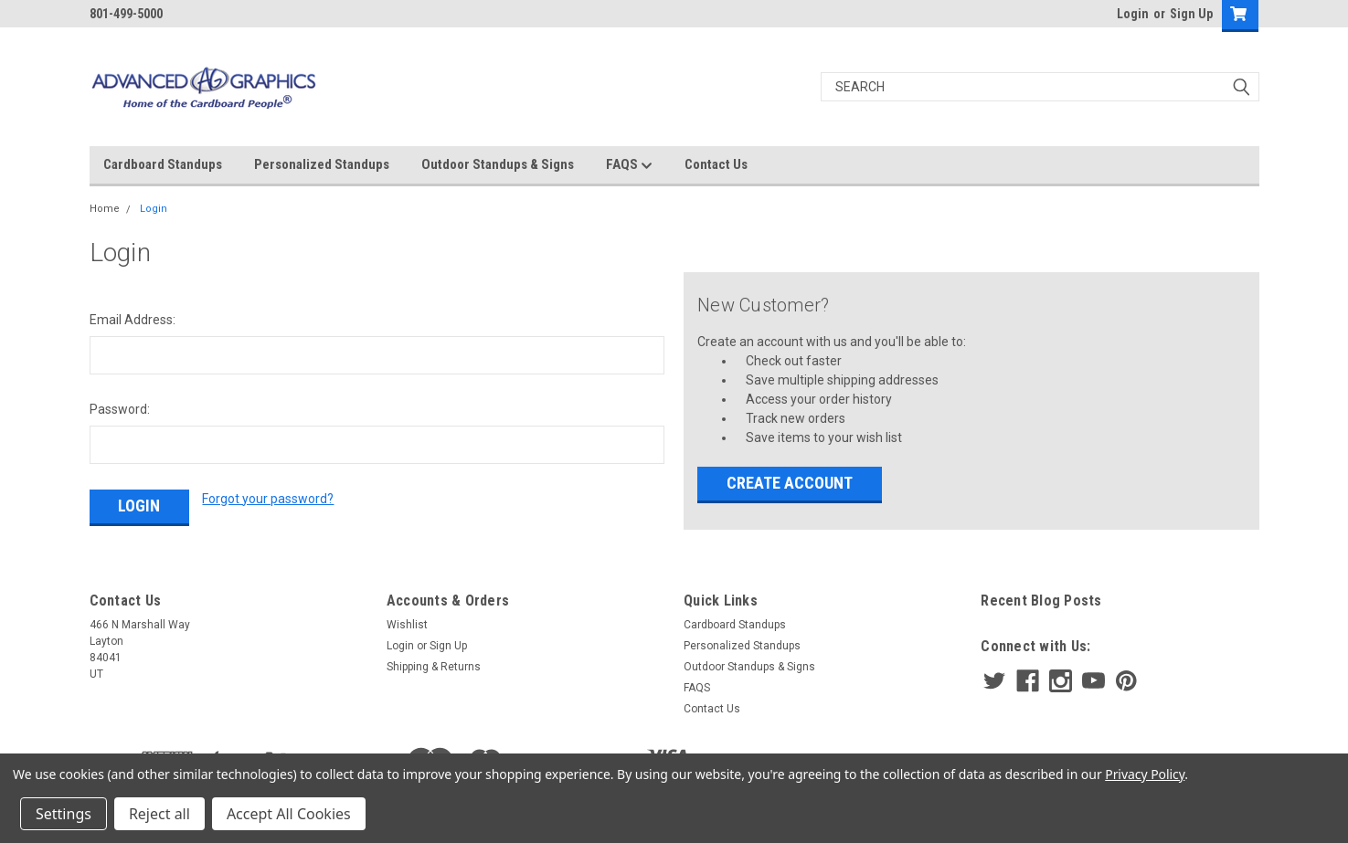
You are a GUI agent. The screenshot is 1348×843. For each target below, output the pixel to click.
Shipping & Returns (434, 666)
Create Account (790, 482)
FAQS (629, 165)
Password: (120, 409)
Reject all (159, 814)
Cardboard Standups (162, 164)
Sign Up (1191, 13)
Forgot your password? (268, 498)
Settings (63, 814)
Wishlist (407, 624)
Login (1133, 13)
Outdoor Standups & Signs (497, 164)
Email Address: (132, 319)
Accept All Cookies (289, 814)
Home (105, 209)
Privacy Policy (1144, 774)
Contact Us (716, 164)
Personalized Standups (321, 164)
